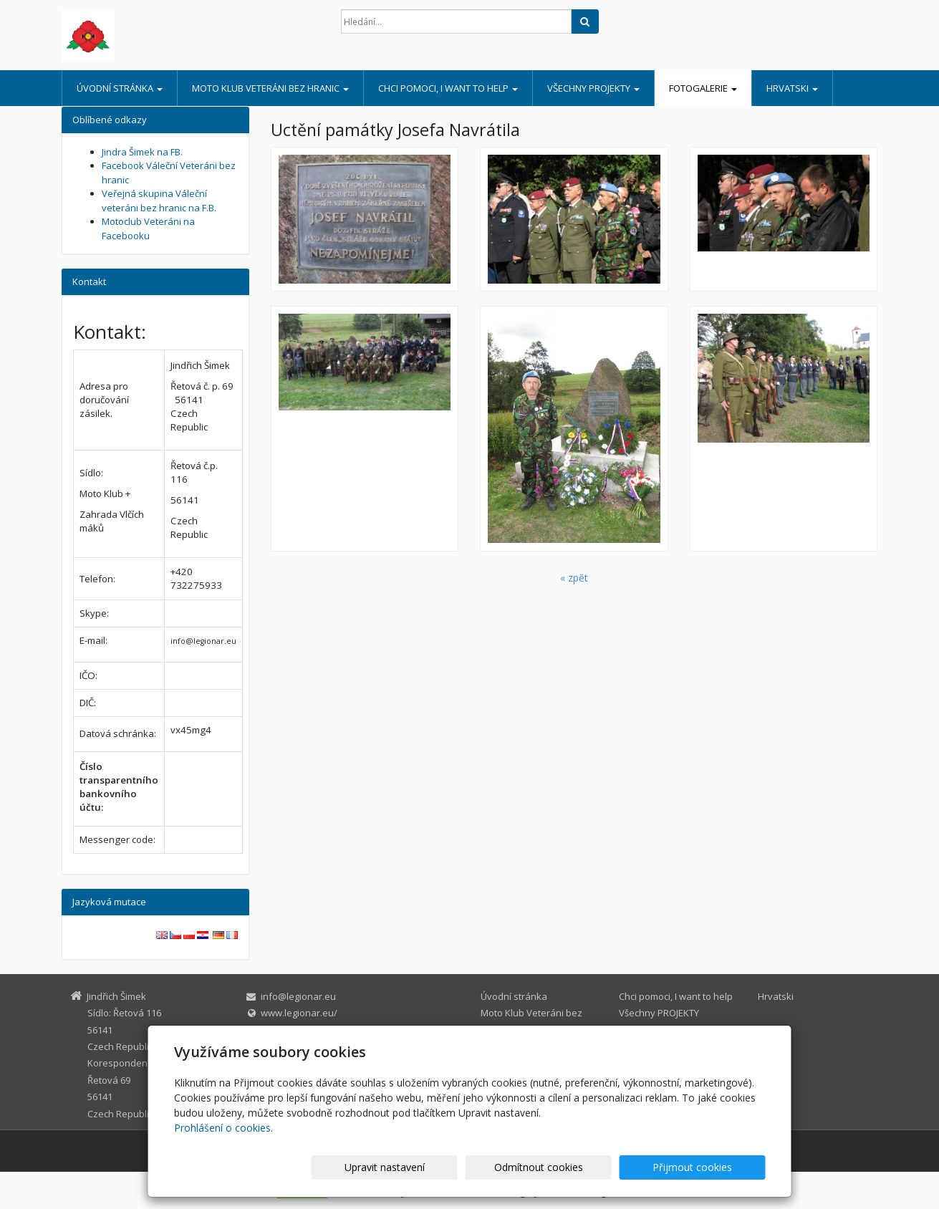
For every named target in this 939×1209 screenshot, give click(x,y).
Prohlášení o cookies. (223, 1128)
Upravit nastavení (475, 1167)
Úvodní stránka (120, 88)
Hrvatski (792, 88)
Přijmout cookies (711, 1167)
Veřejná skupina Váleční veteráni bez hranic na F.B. (159, 200)
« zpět (574, 577)
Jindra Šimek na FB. (142, 151)
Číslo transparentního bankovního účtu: (119, 787)
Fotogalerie (703, 88)
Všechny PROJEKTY (593, 88)
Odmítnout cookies (593, 1167)
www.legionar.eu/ (299, 1012)
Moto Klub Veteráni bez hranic (270, 88)
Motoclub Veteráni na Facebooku (148, 228)
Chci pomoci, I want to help (448, 88)
